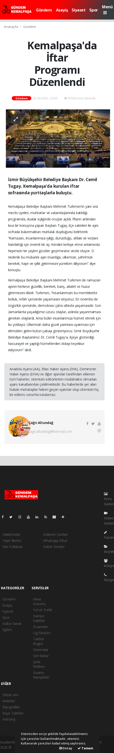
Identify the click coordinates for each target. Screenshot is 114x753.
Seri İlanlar (41, 655)
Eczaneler (40, 626)
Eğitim (7, 629)
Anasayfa (11, 26)
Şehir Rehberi (39, 664)
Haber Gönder (54, 546)
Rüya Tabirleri (12, 713)
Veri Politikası (12, 546)
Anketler (8, 701)
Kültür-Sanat (12, 623)
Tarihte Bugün (38, 641)
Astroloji (8, 719)
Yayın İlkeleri (11, 540)
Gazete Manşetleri (41, 675)
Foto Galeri (109, 499)
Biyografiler (11, 707)
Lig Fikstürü (42, 632)
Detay (65, 748)
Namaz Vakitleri (39, 618)
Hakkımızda (11, 534)
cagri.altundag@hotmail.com (50, 431)
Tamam (85, 748)
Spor (93, 10)
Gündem (44, 10)
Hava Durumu (39, 601)
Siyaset (78, 10)
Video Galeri (109, 518)
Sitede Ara (10, 694)
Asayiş (62, 10)
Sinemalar (40, 649)
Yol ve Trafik (42, 610)
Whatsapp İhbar (55, 540)
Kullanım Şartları (55, 534)
